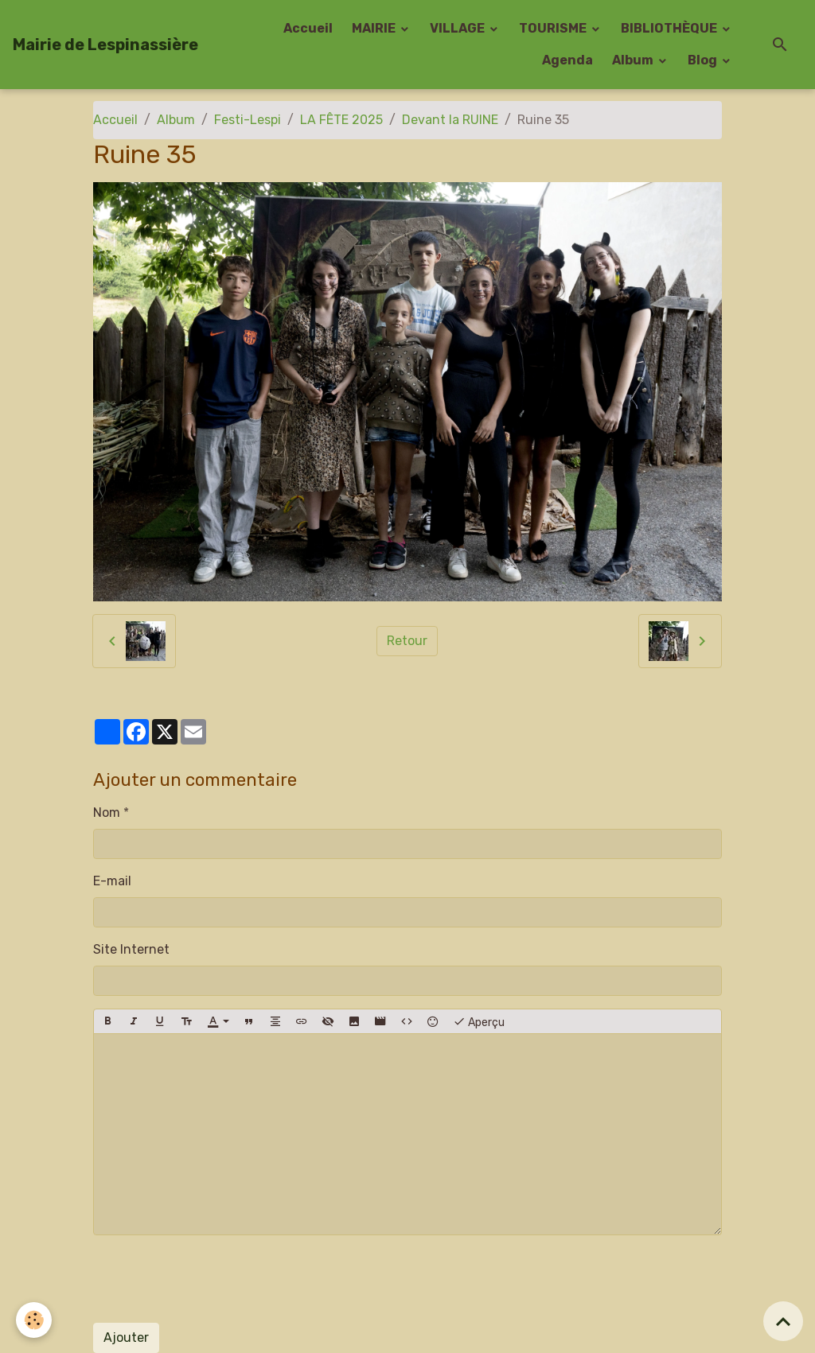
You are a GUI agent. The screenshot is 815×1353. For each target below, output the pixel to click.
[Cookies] (34, 1320)
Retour (407, 640)
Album (634, 60)
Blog (703, 60)
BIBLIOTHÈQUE (670, 28)
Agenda (567, 60)
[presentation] (214, 1279)
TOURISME (554, 28)
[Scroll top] (783, 1321)
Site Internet (131, 949)
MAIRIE (375, 28)
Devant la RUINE (450, 119)
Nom (106, 812)
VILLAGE (458, 28)
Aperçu (479, 1021)
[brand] (105, 44)
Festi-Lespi (247, 119)
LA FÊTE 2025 (341, 119)
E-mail (112, 880)
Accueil (308, 28)
